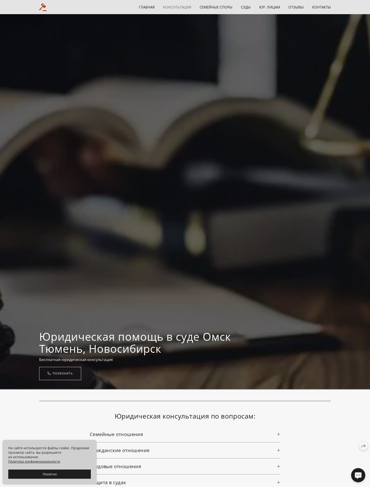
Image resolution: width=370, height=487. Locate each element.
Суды (246, 7)
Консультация (177, 7)
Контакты (321, 7)
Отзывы (296, 7)
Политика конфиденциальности (34, 461)
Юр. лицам (269, 7)
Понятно (50, 474)
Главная (147, 7)
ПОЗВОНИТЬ (60, 373)
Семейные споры (216, 7)
